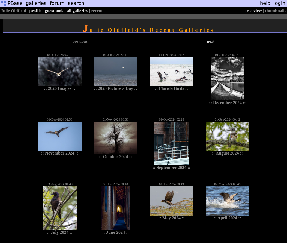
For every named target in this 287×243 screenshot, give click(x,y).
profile (35, 10)
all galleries (77, 10)
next (210, 41)
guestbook (54, 10)
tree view (253, 10)
